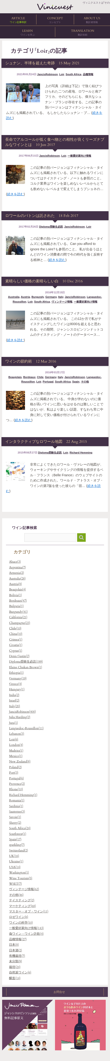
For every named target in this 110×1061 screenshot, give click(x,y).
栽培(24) (14, 967)
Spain (75, 381)
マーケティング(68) (22, 906)
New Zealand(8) (19, 761)
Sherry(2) (15, 823)
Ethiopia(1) (16, 673)
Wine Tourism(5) (20, 878)
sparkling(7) (17, 845)
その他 (85, 381)
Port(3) (13, 773)
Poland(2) (15, 767)
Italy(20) (14, 706)
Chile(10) (15, 628)
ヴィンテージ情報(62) (24, 889)
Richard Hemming (81, 452)
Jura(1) (13, 723)
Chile (40, 377)
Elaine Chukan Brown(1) (25, 667)
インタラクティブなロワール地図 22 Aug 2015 (46, 441)
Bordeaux (29, 377)
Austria (25, 296)
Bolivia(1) (15, 595)
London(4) (16, 745)
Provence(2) (17, 784)
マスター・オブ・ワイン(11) (28, 911)
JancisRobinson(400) (22, 712)
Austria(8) (15, 584)
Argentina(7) (17, 567)
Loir (61, 74)
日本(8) (14, 945)
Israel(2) (14, 700)
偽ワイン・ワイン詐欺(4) (26, 934)
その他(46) (16, 895)
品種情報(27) (18, 939)
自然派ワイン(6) (20, 972)
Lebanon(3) (16, 734)
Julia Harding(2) (19, 717)
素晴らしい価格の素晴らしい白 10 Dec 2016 (44, 281)
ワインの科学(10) (21, 923)
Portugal (48, 381)
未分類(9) (15, 961)
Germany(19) (17, 678)
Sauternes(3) (17, 811)
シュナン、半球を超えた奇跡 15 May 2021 (42, 63)
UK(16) (14, 856)
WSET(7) (15, 884)
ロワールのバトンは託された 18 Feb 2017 (41, 215)
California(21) (18, 617)
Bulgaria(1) (16, 606)
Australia (14, 296)
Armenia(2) (16, 573)
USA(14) (14, 867)
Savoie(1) (15, 817)
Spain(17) (15, 839)
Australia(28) (17, 578)
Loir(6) (13, 739)
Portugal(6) (16, 778)
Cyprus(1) (15, 651)
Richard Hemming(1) (23, 795)
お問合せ (55, 992)
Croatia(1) (15, 645)
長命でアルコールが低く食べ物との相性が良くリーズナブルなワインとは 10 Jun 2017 (54, 142)
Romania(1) (16, 800)
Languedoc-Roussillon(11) (26, 728)
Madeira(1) (16, 750)
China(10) (15, 634)
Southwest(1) (17, 834)
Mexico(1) (15, 756)
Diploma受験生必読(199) (26, 661)
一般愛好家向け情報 (79, 155)
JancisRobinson (47, 74)
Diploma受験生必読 (51, 226)
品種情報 (88, 74)
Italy (60, 296)
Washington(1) (19, 872)
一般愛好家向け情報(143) (26, 928)
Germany (51, 296)
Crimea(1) (15, 639)
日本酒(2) (15, 950)
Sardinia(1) (16, 806)
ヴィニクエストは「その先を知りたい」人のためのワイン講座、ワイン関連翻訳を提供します (55, 6)
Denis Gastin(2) (19, 656)
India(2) (14, 695)
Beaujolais (15, 377)
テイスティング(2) (21, 900)
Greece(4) (15, 684)
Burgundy (37, 296)
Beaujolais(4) (17, 589)
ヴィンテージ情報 (61, 301)
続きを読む (15, 194)
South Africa (73, 74)
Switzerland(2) (18, 850)
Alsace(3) (15, 562)
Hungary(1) (17, 689)
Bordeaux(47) (18, 600)
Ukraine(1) (16, 861)
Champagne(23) (19, 623)
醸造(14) (14, 978)
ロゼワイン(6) (18, 917)
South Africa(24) (19, 828)
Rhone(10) (16, 789)
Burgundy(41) (18, 612)
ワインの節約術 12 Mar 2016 (30, 361)
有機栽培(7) (17, 956)
